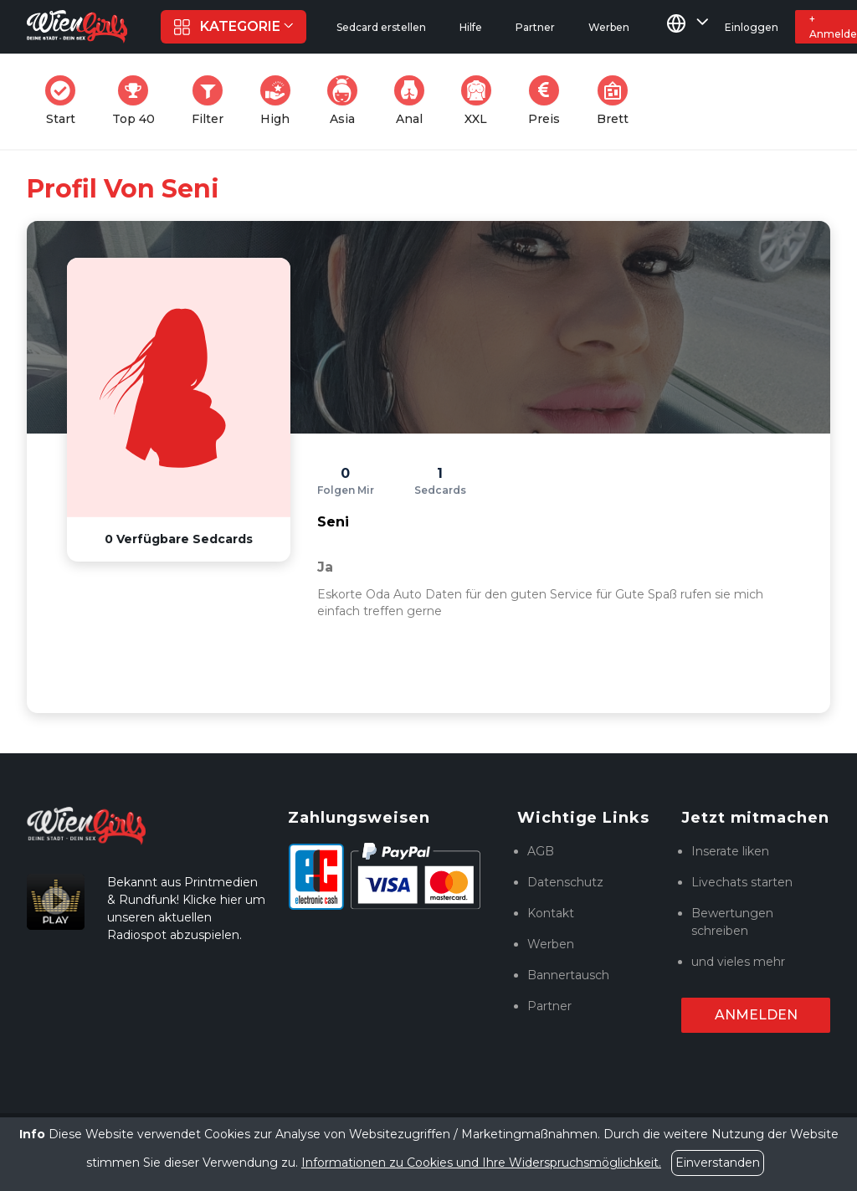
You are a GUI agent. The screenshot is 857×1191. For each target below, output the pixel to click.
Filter (212, 100)
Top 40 (138, 100)
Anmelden (756, 1015)
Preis (549, 100)
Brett (618, 100)
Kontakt (550, 913)
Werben (550, 944)
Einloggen (751, 27)
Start (65, 100)
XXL (480, 100)
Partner (549, 1006)
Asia (347, 100)
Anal (414, 100)
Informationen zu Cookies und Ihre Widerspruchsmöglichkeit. (481, 1162)
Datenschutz (565, 882)
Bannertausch (568, 975)
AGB (540, 851)
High (280, 100)
